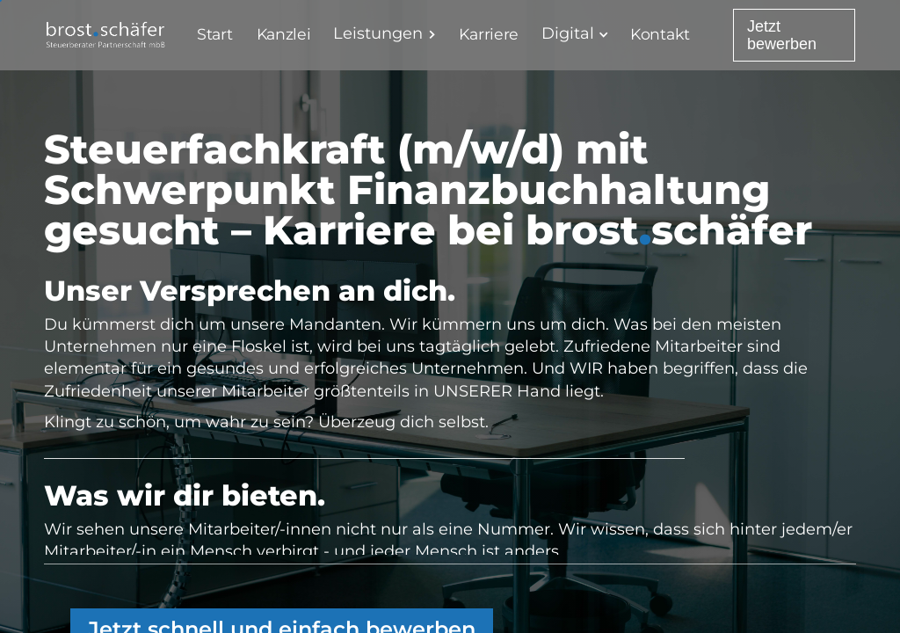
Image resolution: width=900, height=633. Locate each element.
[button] (389, 33)
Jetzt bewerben (782, 35)
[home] (106, 35)
